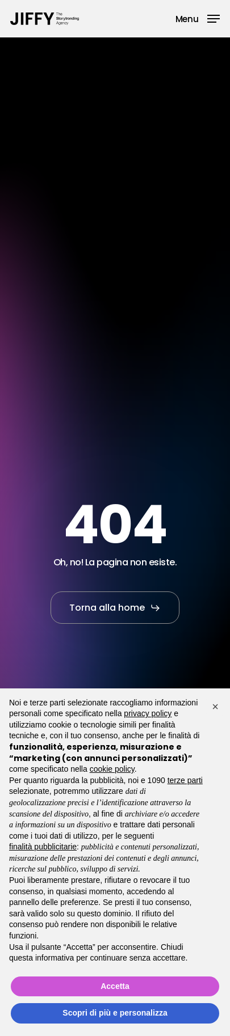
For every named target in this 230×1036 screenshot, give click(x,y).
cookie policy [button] (112, 768)
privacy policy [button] (148, 713)
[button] (197, 18)
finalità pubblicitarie (43, 846)
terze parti (185, 780)
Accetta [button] (115, 986)
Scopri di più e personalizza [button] (114, 1012)
